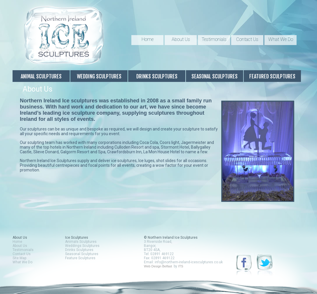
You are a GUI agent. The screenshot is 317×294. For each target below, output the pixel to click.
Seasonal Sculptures (214, 76)
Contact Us (247, 39)
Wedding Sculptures (99, 76)
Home (148, 39)
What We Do (280, 39)
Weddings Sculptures (82, 246)
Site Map (19, 258)
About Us (181, 39)
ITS (180, 266)
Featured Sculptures (272, 76)
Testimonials (214, 39)
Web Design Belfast (158, 266)
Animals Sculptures (81, 242)
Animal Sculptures (41, 76)
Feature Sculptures (80, 258)
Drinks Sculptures (156, 76)
